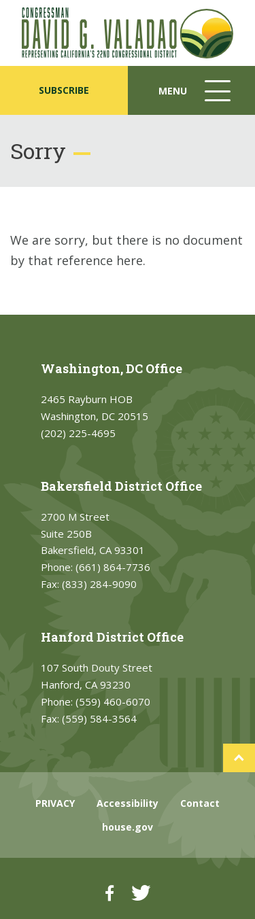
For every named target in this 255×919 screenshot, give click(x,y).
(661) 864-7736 (112, 567)
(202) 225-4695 (78, 433)
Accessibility (127, 803)
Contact (200, 803)
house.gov (127, 826)
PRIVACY (55, 803)
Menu (195, 97)
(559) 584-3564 (99, 718)
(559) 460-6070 (112, 701)
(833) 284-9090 (99, 584)
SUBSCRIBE (64, 90)
